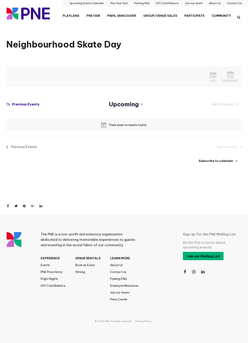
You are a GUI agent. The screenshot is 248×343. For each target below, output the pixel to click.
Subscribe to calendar (216, 161)
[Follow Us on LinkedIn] (203, 271)
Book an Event (85, 265)
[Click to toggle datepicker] (126, 104)
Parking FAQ (118, 279)
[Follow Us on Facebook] (185, 271)
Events (45, 265)
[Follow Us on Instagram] (194, 271)
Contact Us (118, 272)
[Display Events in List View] (213, 76)
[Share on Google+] (32, 206)
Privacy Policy (143, 321)
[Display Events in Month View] (230, 76)
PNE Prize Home (51, 272)
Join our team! (120, 292)
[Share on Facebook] (8, 206)
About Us (116, 265)
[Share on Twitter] (16, 206)
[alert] (127, 125)
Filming (80, 272)
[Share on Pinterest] (24, 206)
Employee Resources (124, 286)
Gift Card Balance (53, 286)
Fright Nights (49, 279)
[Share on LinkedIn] (41, 206)
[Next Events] (225, 104)
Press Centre (118, 299)
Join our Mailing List (203, 256)
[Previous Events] (22, 104)
